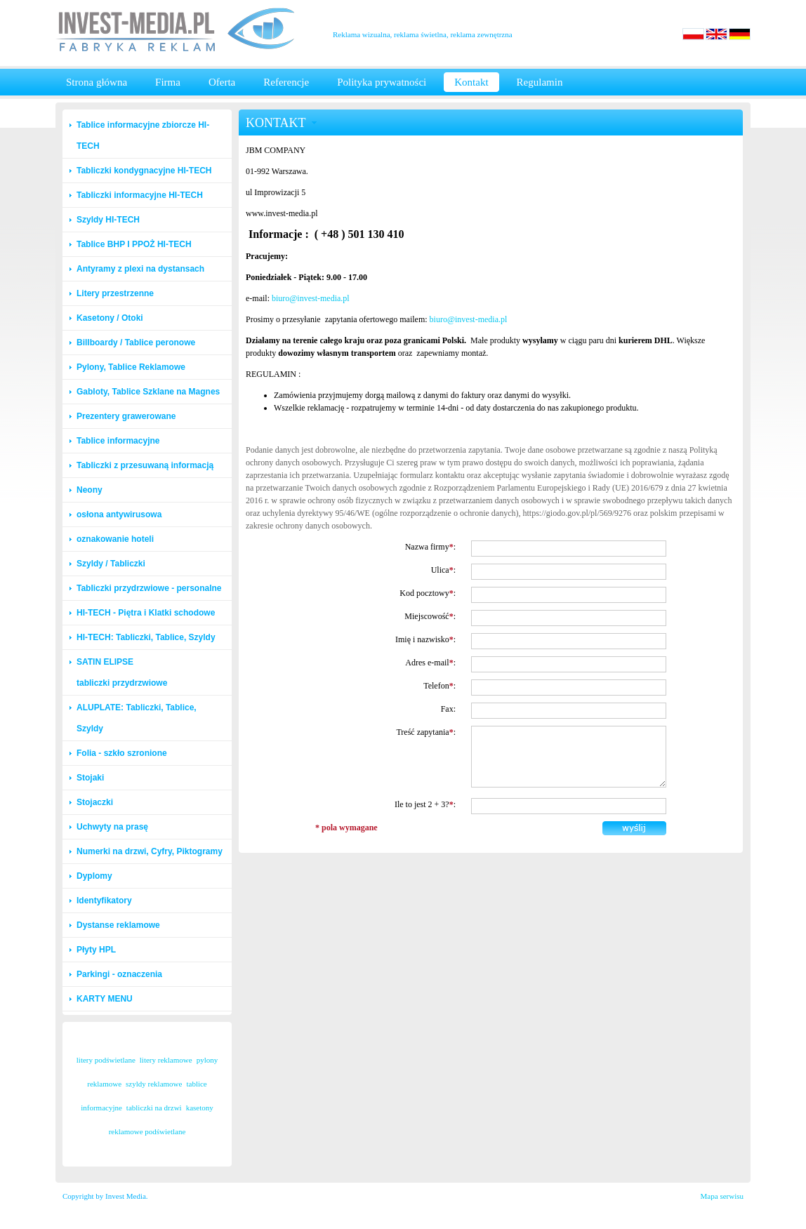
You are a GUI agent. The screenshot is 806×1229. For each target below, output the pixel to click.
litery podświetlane (106, 1060)
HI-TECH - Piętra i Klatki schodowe (146, 613)
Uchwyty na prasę (112, 827)
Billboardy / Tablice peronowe (136, 342)
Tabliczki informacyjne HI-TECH (140, 195)
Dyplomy (94, 876)
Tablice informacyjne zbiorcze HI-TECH (143, 135)
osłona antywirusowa (119, 514)
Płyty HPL (96, 950)
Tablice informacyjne (118, 441)
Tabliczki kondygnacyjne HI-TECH (144, 170)
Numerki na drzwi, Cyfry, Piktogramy (150, 851)
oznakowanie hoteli (115, 539)
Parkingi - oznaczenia (119, 974)
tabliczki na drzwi (154, 1107)
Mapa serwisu (722, 1196)
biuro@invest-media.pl (311, 298)
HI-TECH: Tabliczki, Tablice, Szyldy (146, 637)
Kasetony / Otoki (110, 318)
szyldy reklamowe (154, 1083)
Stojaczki (95, 802)
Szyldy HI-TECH (108, 220)
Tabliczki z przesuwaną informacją (145, 465)
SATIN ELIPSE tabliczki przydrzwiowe (122, 672)
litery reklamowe (166, 1060)
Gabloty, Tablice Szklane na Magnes (148, 392)
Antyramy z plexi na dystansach (140, 269)
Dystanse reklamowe (118, 925)
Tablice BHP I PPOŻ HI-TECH (134, 244)
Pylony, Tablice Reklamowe (131, 367)
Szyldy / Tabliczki (111, 564)
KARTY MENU (105, 999)
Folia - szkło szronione (122, 753)
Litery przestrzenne (115, 293)
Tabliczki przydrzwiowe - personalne (149, 588)
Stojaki (90, 778)
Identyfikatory (104, 900)
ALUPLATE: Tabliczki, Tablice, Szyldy (137, 718)
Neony (90, 490)
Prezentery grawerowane (126, 416)
